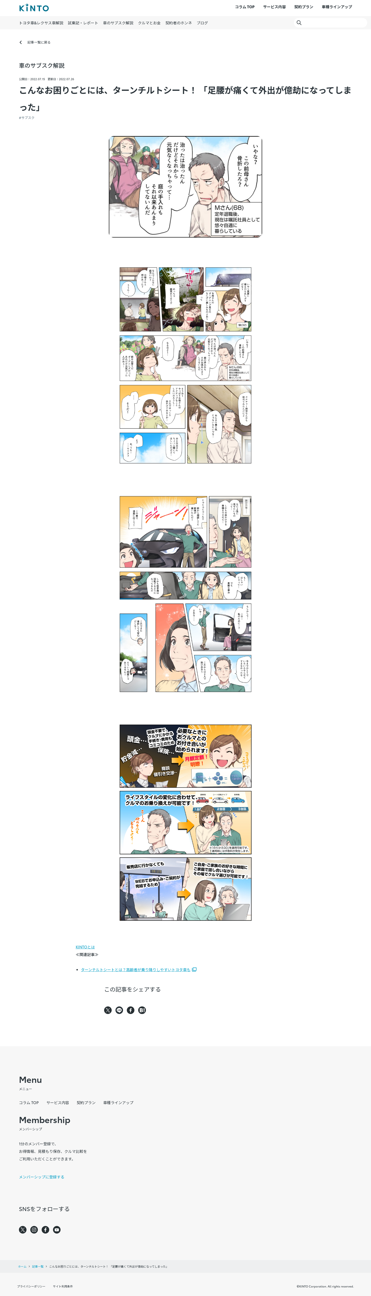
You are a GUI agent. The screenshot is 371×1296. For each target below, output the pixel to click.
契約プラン (303, 6)
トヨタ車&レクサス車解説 (41, 22)
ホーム (22, 1266)
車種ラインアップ (337, 6)
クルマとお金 (149, 22)
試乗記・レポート (83, 22)
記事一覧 (38, 1266)
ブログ (202, 22)
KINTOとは (85, 946)
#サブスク (27, 117)
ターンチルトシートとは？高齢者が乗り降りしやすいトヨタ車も (135, 969)
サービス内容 (274, 6)
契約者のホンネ (178, 22)
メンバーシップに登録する (41, 1176)
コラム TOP (245, 6)
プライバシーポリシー (31, 1286)
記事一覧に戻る (39, 42)
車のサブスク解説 (118, 22)
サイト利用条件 (63, 1286)
